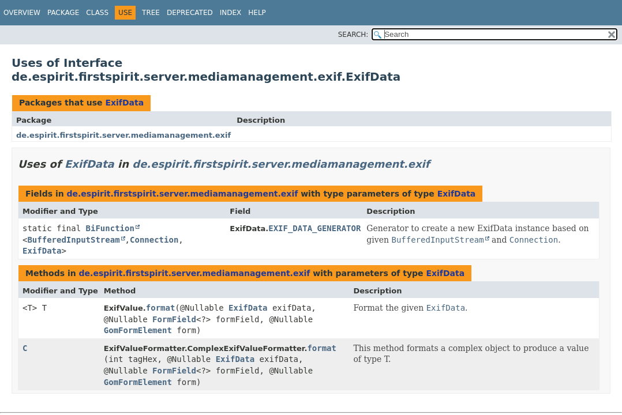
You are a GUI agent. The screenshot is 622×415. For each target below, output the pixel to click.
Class (97, 13)
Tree (151, 13)
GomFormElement (138, 330)
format (160, 307)
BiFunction (110, 228)
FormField (174, 319)
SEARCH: (353, 35)
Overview (21, 13)
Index (231, 13)
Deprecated (190, 13)
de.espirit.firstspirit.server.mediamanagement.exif (123, 135)
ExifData (124, 102)
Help (257, 13)
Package (63, 13)
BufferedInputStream (73, 239)
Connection (154, 239)
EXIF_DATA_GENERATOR (314, 228)
